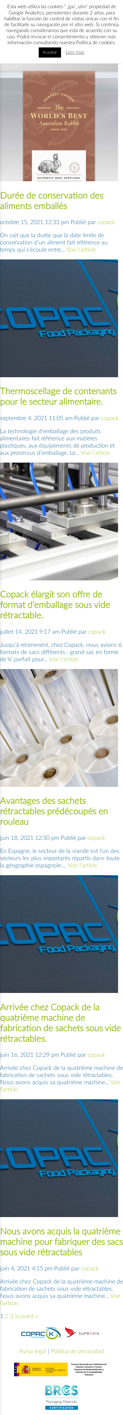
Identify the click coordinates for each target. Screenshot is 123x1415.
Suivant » (26, 1316)
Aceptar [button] (50, 52)
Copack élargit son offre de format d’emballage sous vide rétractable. (55, 605)
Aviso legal (32, 1351)
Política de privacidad (77, 1351)
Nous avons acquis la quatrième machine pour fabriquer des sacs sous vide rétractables (61, 1242)
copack (106, 222)
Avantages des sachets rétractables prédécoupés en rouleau (54, 811)
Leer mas (75, 52)
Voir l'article (81, 250)
